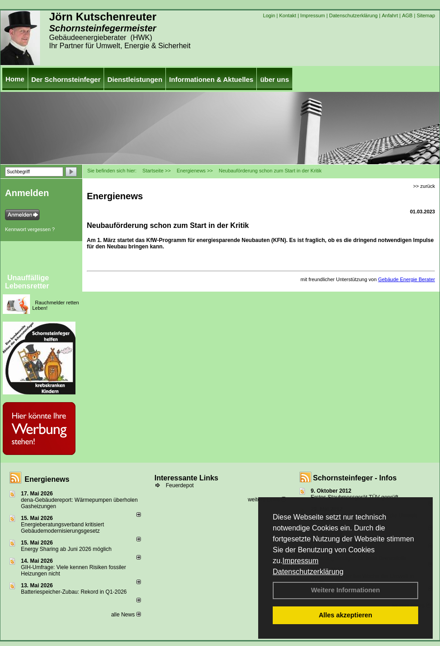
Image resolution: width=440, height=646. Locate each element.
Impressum (300, 561)
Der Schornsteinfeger (66, 79)
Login (269, 15)
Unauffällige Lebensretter (27, 282)
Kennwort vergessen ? (30, 229)
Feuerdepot (180, 485)
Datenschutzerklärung (308, 571)
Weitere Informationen (345, 590)
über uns (274, 79)
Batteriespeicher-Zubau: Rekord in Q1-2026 (74, 592)
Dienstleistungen (134, 79)
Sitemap (426, 15)
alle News (125, 614)
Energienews (47, 479)
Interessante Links (187, 478)
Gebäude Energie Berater (406, 279)
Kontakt (287, 15)
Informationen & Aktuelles (211, 79)
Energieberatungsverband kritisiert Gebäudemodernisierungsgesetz (62, 527)
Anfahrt (390, 15)
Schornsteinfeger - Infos (355, 478)
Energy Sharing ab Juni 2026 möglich (66, 549)
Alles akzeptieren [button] (345, 615)
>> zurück (424, 186)
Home (15, 79)
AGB (407, 15)
